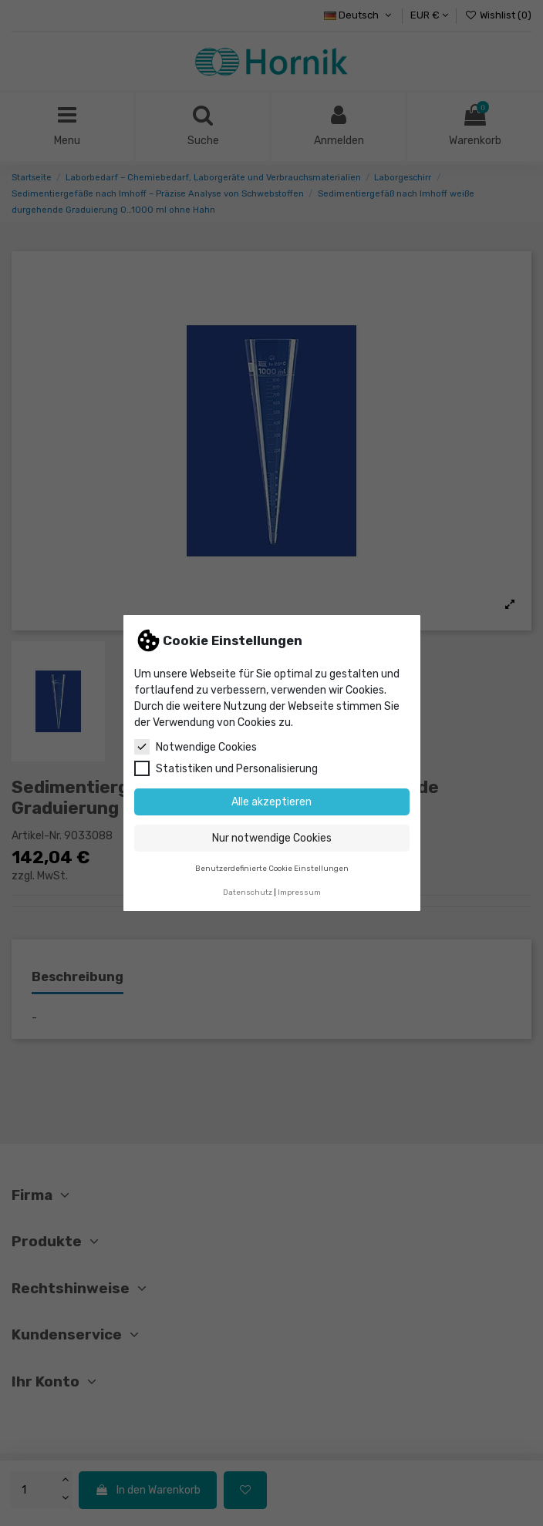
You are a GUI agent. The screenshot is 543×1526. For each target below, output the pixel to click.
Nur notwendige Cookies (272, 838)
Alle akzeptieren (271, 801)
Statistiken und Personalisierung (226, 768)
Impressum (299, 892)
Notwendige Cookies (195, 747)
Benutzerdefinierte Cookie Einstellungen (272, 868)
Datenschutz (247, 892)
